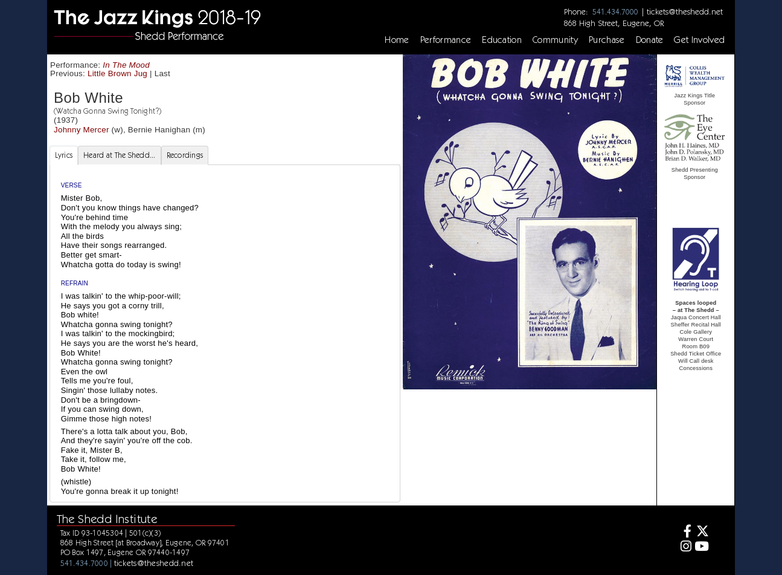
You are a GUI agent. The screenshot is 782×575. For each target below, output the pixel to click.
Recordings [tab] (185, 155)
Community (555, 40)
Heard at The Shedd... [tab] (119, 155)
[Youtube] (702, 547)
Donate (650, 40)
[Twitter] (702, 532)
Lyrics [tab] (64, 155)
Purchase (607, 40)
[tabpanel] (225, 333)
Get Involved (699, 40)
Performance (446, 40)
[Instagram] (683, 547)
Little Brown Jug (117, 73)
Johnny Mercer (81, 129)
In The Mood (126, 65)
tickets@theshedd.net (685, 11)
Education (502, 40)
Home (397, 40)
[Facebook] (683, 532)
